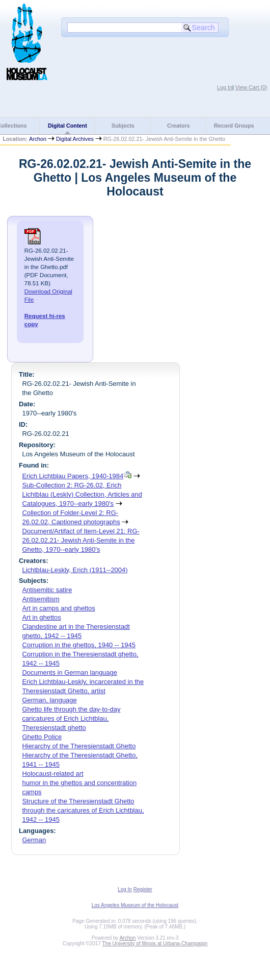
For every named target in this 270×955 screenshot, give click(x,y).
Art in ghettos (41, 617)
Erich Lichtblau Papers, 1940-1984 (72, 476)
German (34, 840)
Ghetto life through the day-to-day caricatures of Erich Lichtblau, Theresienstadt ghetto (71, 718)
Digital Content (67, 126)
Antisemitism (40, 599)
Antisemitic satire (47, 590)
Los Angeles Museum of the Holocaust (135, 905)
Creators (178, 126)
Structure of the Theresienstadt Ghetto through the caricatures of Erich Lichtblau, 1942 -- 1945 (83, 810)
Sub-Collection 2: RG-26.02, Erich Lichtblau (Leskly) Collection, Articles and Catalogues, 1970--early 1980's (82, 494)
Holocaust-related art (52, 773)
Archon (37, 139)
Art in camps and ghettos (58, 608)
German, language (49, 700)
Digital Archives (75, 139)
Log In (224, 87)
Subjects (123, 126)
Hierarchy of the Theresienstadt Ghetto (79, 746)
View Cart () (251, 87)
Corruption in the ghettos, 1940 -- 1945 (79, 645)
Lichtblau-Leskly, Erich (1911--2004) (74, 570)
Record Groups (234, 126)
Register (142, 889)
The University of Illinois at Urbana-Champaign (155, 943)
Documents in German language (69, 672)
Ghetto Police (42, 737)
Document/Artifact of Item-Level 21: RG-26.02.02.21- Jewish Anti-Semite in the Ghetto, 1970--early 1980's (80, 540)
